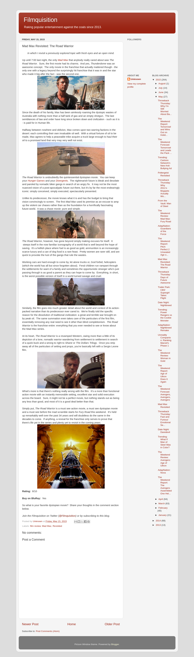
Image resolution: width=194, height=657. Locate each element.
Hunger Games (36, 180)
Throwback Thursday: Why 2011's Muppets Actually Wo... (164, 188)
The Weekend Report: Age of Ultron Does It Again (164, 373)
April (161, 499)
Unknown (136, 79)
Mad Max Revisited (164, 405)
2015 (158, 79)
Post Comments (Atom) (47, 631)
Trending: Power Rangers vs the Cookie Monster (165, 315)
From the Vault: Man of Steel (164, 203)
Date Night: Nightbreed (165, 303)
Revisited (57, 526)
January (162, 515)
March (161, 503)
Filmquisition (40, 19)
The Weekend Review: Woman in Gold (164, 355)
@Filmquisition (67, 515)
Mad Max (63, 60)
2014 (158, 520)
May (160, 96)
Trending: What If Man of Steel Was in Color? (164, 442)
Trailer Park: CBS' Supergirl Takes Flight (164, 292)
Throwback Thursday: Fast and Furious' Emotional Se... (164, 418)
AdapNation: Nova (164, 471)
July (160, 88)
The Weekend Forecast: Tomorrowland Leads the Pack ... (165, 146)
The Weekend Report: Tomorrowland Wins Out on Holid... (164, 126)
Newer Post (30, 624)
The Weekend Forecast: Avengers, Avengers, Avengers (164, 393)
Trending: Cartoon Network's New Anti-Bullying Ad (165, 163)
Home (71, 624)
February (163, 508)
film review (35, 526)
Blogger (115, 644)
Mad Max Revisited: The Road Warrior (164, 263)
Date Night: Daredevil (164, 430)
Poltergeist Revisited (164, 174)
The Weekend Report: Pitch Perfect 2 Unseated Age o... (164, 246)
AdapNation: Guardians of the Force (164, 230)
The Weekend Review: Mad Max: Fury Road (164, 216)
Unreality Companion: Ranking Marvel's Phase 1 (164, 340)
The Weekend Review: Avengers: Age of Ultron (164, 459)
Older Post (112, 624)
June (161, 92)
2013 (158, 525)
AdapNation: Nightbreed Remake (165, 328)
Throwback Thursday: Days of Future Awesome (164, 277)
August (162, 83)
